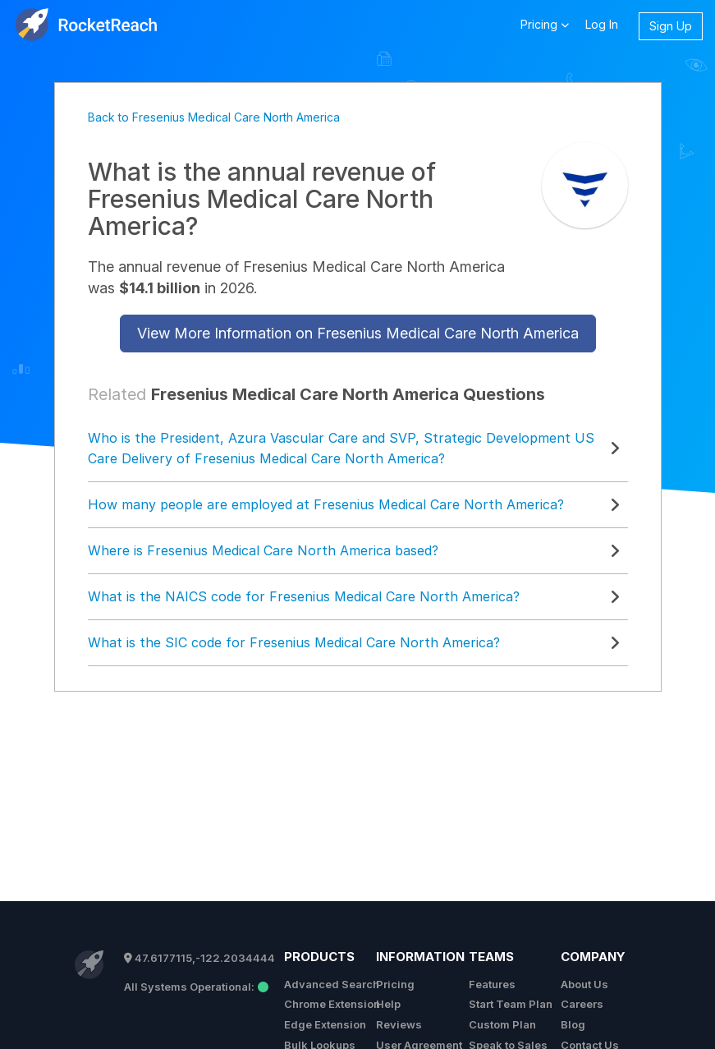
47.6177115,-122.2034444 (199, 957)
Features (492, 984)
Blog (573, 1024)
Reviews (399, 1024)
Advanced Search (331, 984)
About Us (584, 984)
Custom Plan (502, 1024)
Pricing (395, 984)
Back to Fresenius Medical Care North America (214, 117)
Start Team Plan (510, 1003)
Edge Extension (325, 1024)
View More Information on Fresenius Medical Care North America (358, 333)
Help (388, 1003)
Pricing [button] (544, 23)
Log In (601, 24)
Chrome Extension (332, 1003)
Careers (582, 1003)
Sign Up (670, 26)
